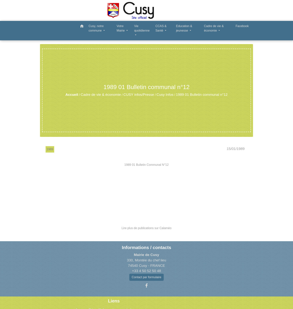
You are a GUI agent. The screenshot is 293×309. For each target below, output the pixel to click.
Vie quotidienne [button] (142, 28)
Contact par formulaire (146, 277)
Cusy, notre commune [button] (96, 28)
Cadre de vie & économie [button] (214, 28)
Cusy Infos (165, 95)
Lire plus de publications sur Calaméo (147, 228)
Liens (114, 300)
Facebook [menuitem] (242, 26)
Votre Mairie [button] (121, 28)
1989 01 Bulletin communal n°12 (202, 95)
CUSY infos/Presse (138, 95)
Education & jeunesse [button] (184, 28)
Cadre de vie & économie (101, 95)
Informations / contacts (146, 247)
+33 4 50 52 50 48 (146, 271)
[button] (82, 26)
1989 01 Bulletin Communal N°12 (146, 164)
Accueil (71, 95)
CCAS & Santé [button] (161, 28)
